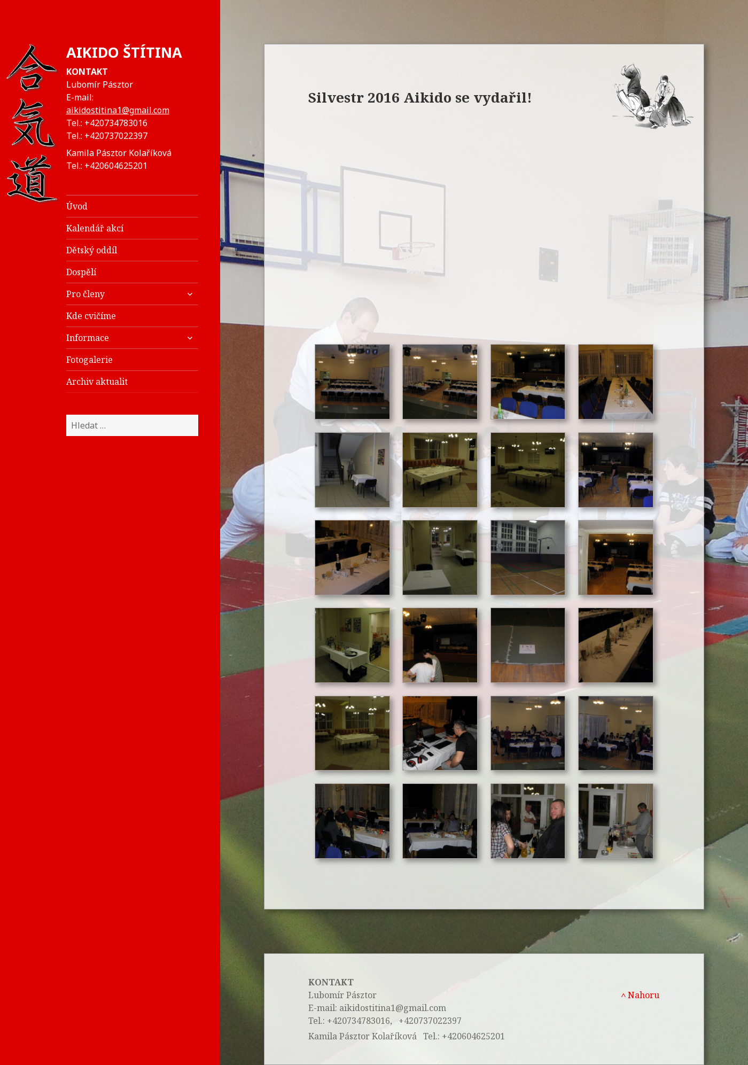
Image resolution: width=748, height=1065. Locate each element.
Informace (87, 338)
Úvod (77, 206)
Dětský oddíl (91, 250)
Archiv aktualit (97, 381)
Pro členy (85, 294)
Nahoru (640, 995)
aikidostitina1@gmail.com (117, 110)
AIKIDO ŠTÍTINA (124, 52)
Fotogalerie (89, 360)
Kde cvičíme (91, 316)
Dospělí (81, 272)
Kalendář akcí (94, 228)
